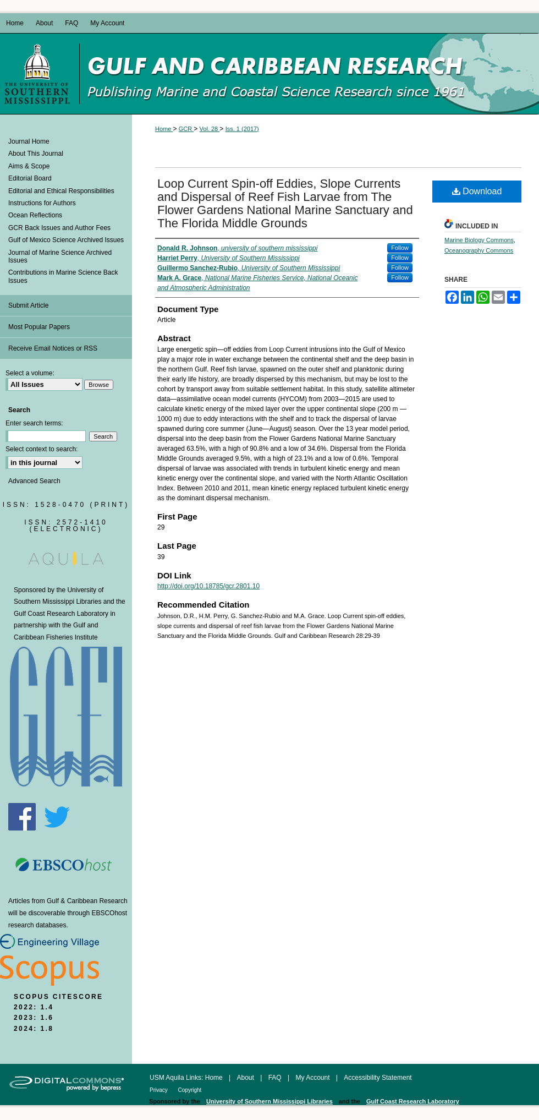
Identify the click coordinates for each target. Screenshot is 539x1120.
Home (164, 128)
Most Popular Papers (39, 327)
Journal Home (29, 141)
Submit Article (28, 305)
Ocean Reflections (35, 215)
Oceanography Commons (478, 250)
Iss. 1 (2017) (242, 128)
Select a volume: (30, 373)
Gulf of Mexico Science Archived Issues (66, 240)
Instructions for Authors (42, 203)
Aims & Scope (29, 166)
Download (477, 191)
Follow (400, 247)
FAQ (275, 1077)
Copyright (190, 1090)
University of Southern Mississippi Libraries (269, 1101)
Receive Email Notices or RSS (52, 348)
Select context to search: (42, 449)
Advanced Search (34, 481)
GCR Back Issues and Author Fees (59, 228)
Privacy (159, 1090)
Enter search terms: (34, 423)
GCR (186, 128)
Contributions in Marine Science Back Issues (63, 276)
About (246, 1077)
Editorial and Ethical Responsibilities (61, 191)
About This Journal (35, 153)
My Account (313, 1077)
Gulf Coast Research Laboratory (61, 614)
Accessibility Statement (377, 1077)
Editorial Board (30, 178)
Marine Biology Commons (479, 240)
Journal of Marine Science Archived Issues (60, 256)
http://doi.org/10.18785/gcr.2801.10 (208, 586)
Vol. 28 (210, 128)
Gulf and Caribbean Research (309, 73)
